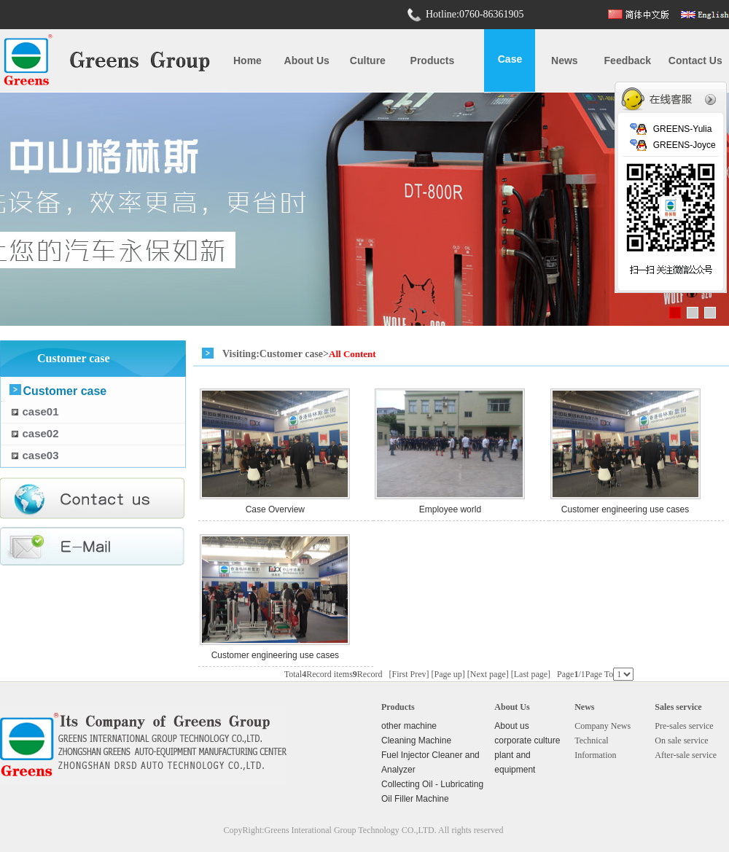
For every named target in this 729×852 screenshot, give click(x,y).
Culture (368, 60)
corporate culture (527, 740)
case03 (41, 455)
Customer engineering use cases (625, 509)
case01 (41, 411)
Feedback (628, 60)
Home (247, 60)
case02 (41, 433)
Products (432, 60)
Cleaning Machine (416, 740)
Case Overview (275, 509)
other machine (409, 726)
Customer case (65, 391)
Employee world (450, 509)
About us (307, 60)
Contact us (695, 60)
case (510, 59)
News (564, 60)
